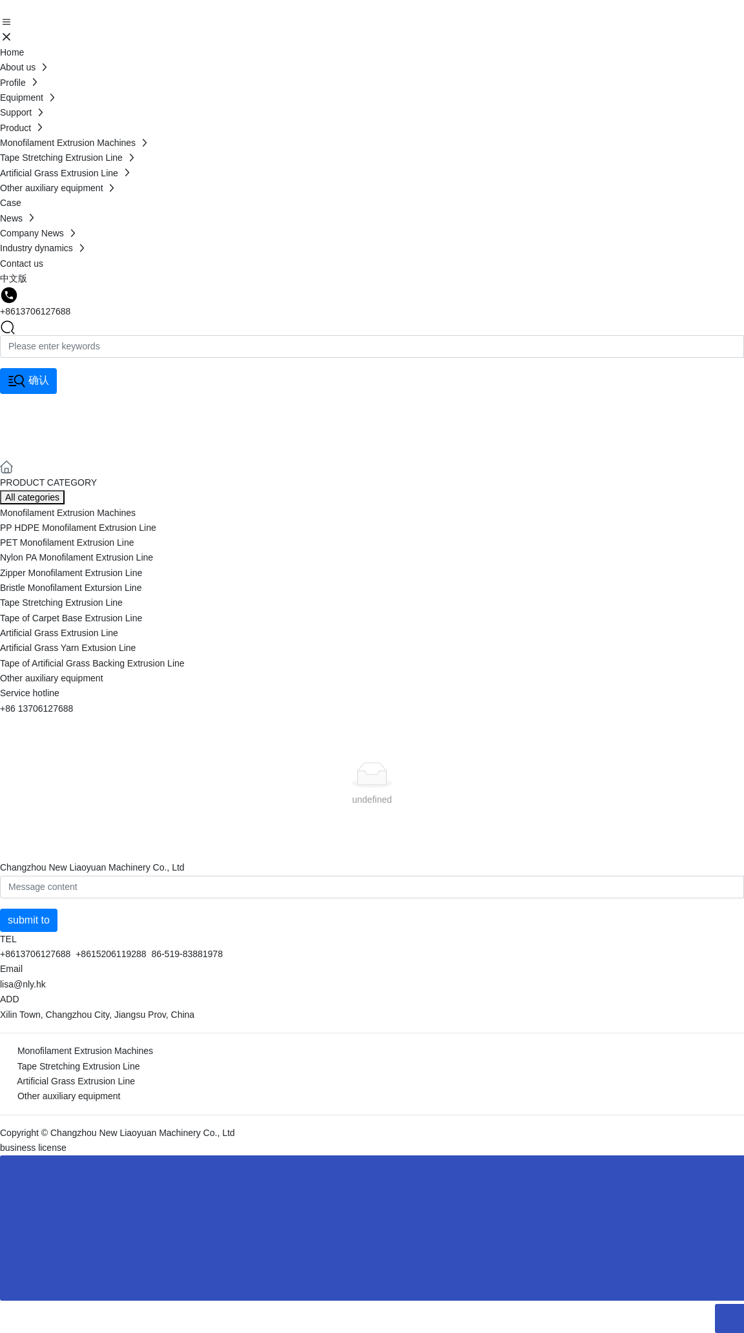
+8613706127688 (35, 311)
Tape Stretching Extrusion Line (78, 1066)
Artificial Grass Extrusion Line (76, 1081)
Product (44, 424)
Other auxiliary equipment (69, 1096)
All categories (32, 497)
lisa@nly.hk (23, 984)
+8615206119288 (111, 954)
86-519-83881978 (187, 954)
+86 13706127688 (36, 708)
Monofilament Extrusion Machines (85, 1051)
